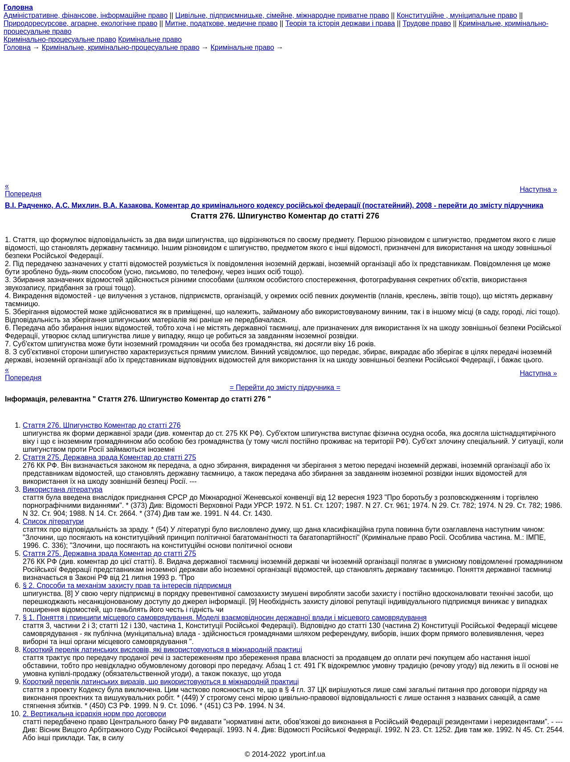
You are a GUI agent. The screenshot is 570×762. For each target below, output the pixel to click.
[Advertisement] (285, 114)
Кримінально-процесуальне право (60, 39)
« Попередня (23, 190)
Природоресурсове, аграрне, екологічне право (80, 23)
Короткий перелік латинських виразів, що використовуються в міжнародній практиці (161, 681)
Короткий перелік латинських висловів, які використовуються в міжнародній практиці (162, 649)
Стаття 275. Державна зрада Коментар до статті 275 (109, 457)
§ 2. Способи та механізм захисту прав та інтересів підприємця (127, 585)
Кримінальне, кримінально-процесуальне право (121, 47)
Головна (17, 47)
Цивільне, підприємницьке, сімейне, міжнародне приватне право (282, 15)
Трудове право (427, 23)
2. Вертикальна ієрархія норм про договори (94, 713)
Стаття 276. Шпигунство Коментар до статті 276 (102, 425)
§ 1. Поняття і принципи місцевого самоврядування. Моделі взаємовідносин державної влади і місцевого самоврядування (225, 617)
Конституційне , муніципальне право (457, 15)
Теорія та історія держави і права (340, 23)
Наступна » (538, 189)
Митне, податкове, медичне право (221, 23)
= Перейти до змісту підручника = (285, 387)
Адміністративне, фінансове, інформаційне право (85, 15)
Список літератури (53, 521)
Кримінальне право (150, 39)
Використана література (62, 489)
